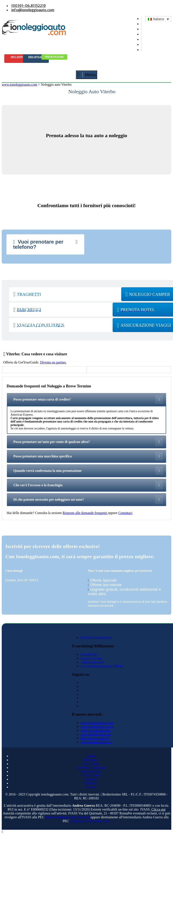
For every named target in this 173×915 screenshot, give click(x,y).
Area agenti (17, 57)
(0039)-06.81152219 (28, 5)
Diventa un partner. (53, 362)
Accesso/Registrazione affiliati (101, 666)
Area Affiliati (35, 57)
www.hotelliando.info (95, 730)
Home (91, 756)
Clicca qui (158, 809)
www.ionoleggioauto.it (96, 742)
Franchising (88, 654)
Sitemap (90, 787)
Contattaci (125, 513)
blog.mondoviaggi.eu (95, 738)
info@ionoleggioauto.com (32, 10)
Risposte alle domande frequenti (85, 513)
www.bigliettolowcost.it (96, 726)
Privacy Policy (91, 771)
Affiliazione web (92, 662)
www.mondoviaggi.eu (95, 734)
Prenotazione (54, 57)
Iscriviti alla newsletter (96, 637)
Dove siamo (91, 764)
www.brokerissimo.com (96, 722)
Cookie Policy (91, 775)
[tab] (45, 244)
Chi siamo (91, 760)
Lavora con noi (90, 658)
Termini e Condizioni (91, 767)
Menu (86, 75)
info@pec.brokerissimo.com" (90, 821)
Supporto (90, 779)
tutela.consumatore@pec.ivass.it (67, 817)
